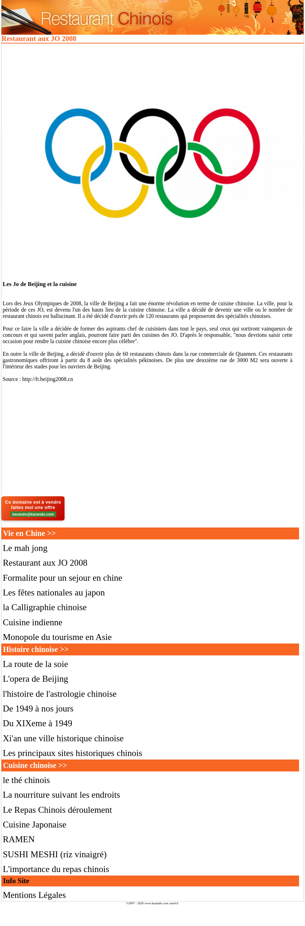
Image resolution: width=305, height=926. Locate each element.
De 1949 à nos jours (38, 708)
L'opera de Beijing (35, 678)
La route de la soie (35, 664)
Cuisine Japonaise (34, 824)
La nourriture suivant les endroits (61, 794)
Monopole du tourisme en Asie (57, 637)
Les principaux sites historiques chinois (72, 753)
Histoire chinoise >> (35, 649)
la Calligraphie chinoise (45, 607)
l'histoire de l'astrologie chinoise (60, 694)
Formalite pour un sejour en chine (62, 578)
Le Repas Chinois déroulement (57, 810)
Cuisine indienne (32, 622)
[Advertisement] (152, 441)
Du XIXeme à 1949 (37, 723)
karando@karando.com (33, 514)
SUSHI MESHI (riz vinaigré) (55, 854)
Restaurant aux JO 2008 (45, 562)
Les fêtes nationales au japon (54, 592)
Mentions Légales (34, 895)
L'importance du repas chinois (56, 869)
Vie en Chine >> (29, 533)
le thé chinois (26, 780)
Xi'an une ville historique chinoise (63, 738)
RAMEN (19, 839)
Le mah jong (25, 548)
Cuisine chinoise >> (35, 765)
